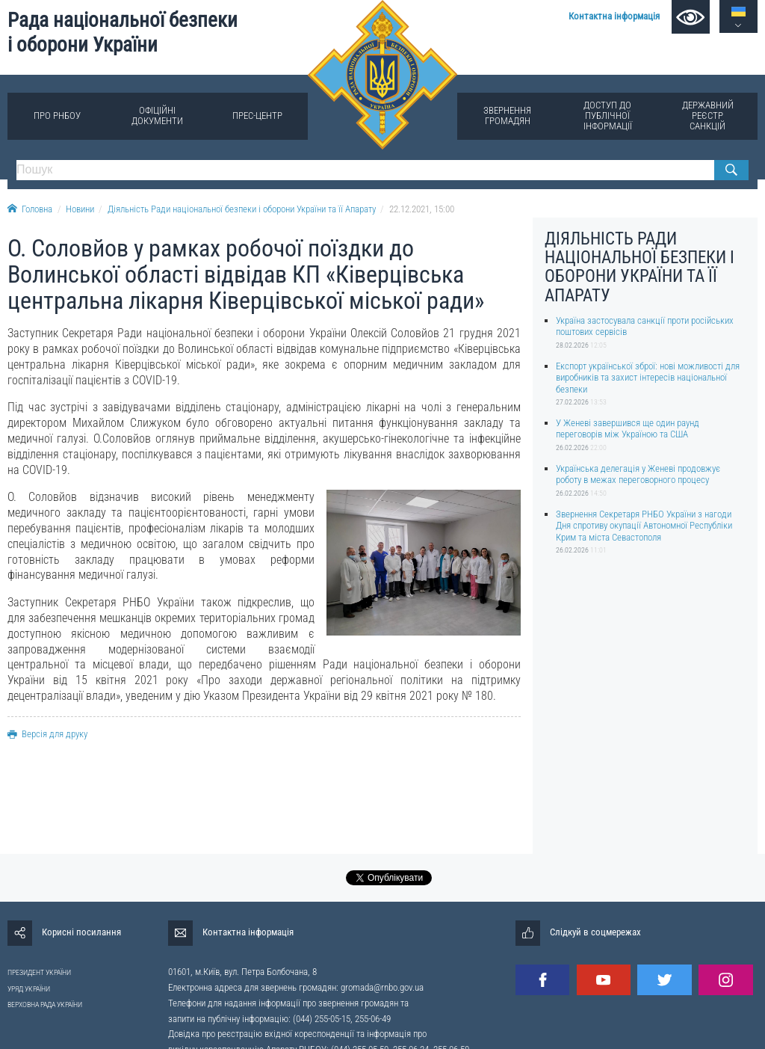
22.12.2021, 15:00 (421, 209)
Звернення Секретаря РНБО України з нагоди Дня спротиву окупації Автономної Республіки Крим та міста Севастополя (644, 525)
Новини (80, 209)
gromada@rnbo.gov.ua (382, 987)
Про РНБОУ (57, 115)
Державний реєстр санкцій (708, 115)
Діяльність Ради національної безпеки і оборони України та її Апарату (242, 209)
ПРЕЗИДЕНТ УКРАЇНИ (39, 972)
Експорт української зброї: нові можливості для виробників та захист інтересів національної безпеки (648, 377)
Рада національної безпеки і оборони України (122, 32)
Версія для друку (47, 733)
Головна (29, 209)
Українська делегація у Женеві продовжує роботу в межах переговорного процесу (638, 474)
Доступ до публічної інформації (607, 115)
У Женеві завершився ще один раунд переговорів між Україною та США (627, 428)
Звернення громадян (507, 115)
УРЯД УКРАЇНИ (28, 989)
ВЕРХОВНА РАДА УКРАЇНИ (44, 1004)
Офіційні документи (157, 115)
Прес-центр (257, 115)
